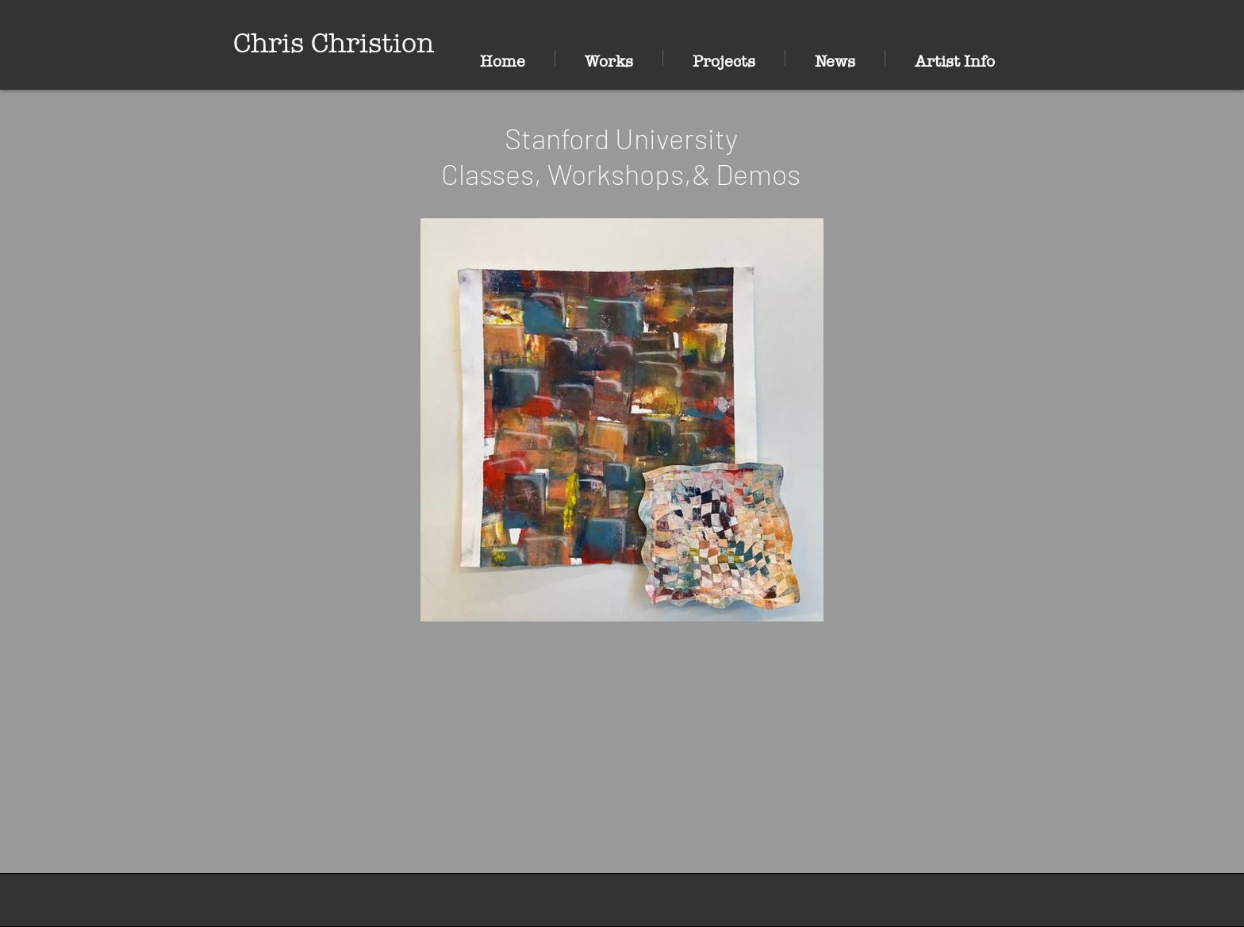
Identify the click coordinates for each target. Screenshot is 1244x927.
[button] (608, 58)
